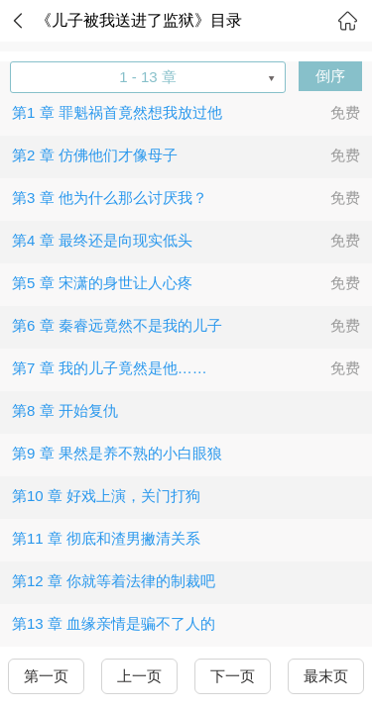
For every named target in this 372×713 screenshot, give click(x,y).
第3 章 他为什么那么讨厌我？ (109, 197)
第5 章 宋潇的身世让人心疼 (102, 282)
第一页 (46, 675)
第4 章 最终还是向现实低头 (102, 240)
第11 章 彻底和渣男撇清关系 (106, 538)
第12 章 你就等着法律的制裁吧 (113, 580)
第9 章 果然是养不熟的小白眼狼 (117, 453)
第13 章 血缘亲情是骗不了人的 (113, 623)
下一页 (232, 675)
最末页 (326, 675)
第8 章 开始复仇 (65, 410)
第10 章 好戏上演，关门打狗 (106, 495)
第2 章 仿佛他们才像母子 (95, 155)
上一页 (139, 675)
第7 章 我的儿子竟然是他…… (109, 367)
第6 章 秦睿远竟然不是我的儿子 (117, 325)
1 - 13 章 (148, 76)
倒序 (330, 75)
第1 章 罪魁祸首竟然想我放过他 (117, 112)
